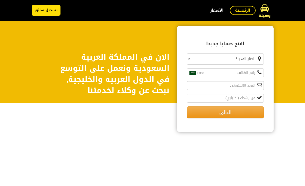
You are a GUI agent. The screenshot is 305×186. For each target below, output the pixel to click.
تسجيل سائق (46, 10)
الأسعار (217, 10)
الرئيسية (242, 10)
